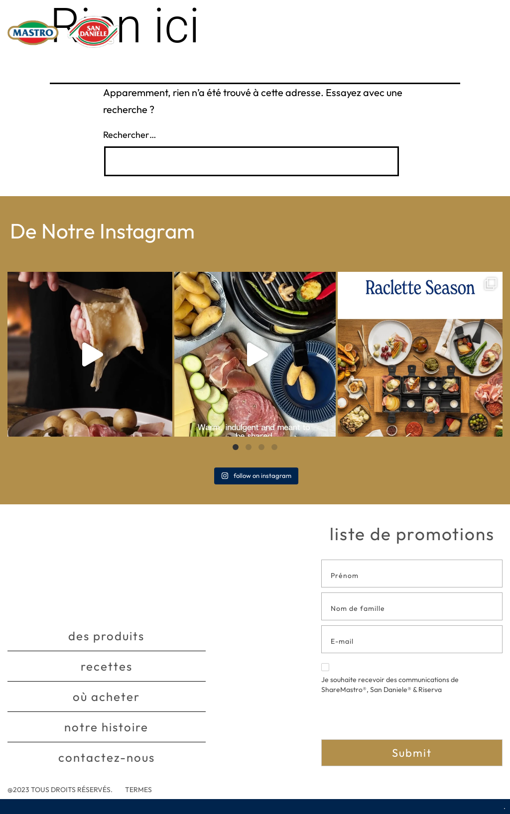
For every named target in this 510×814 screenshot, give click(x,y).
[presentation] (397, 719)
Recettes (106, 666)
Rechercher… (129, 134)
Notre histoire (106, 726)
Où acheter (106, 696)
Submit (412, 753)
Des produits (106, 635)
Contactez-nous (106, 757)
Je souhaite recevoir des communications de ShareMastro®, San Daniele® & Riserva (390, 678)
